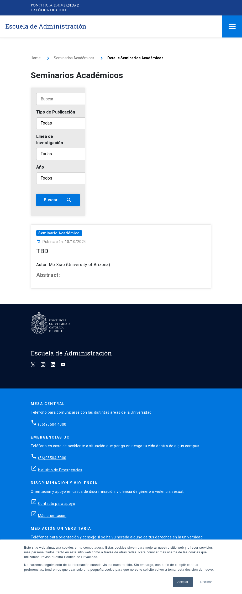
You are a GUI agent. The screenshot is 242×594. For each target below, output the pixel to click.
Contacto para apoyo (56, 503)
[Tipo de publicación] (69, 123)
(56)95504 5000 (52, 458)
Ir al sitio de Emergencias (60, 470)
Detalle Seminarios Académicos (135, 58)
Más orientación (52, 516)
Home (36, 58)
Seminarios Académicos (74, 58)
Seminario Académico (59, 233)
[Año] (69, 178)
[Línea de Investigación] (69, 154)
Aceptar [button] (182, 582)
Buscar (58, 200)
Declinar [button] (206, 582)
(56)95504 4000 (52, 424)
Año (40, 167)
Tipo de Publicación (55, 112)
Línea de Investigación (49, 139)
